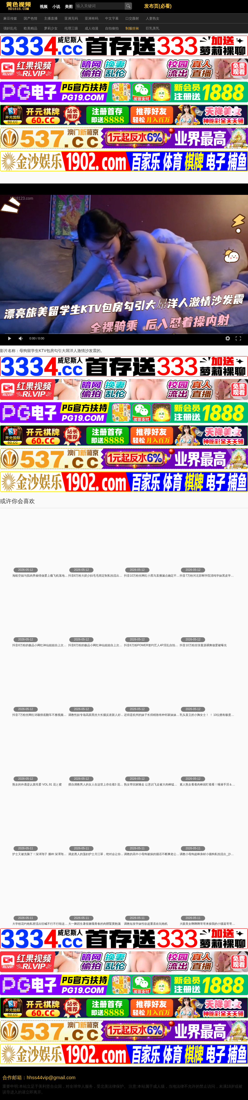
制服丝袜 (132, 28)
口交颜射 (132, 18)
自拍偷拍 (112, 28)
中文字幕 (112, 18)
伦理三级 (71, 28)
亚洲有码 (91, 18)
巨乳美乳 (152, 28)
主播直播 (51, 18)
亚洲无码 (71, 18)
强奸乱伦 (10, 28)
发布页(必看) (157, 6)
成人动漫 (91, 28)
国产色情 (30, 18)
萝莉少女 (51, 28)
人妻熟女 (152, 18)
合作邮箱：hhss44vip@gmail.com (39, 1077)
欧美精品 (30, 28)
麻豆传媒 (10, 18)
